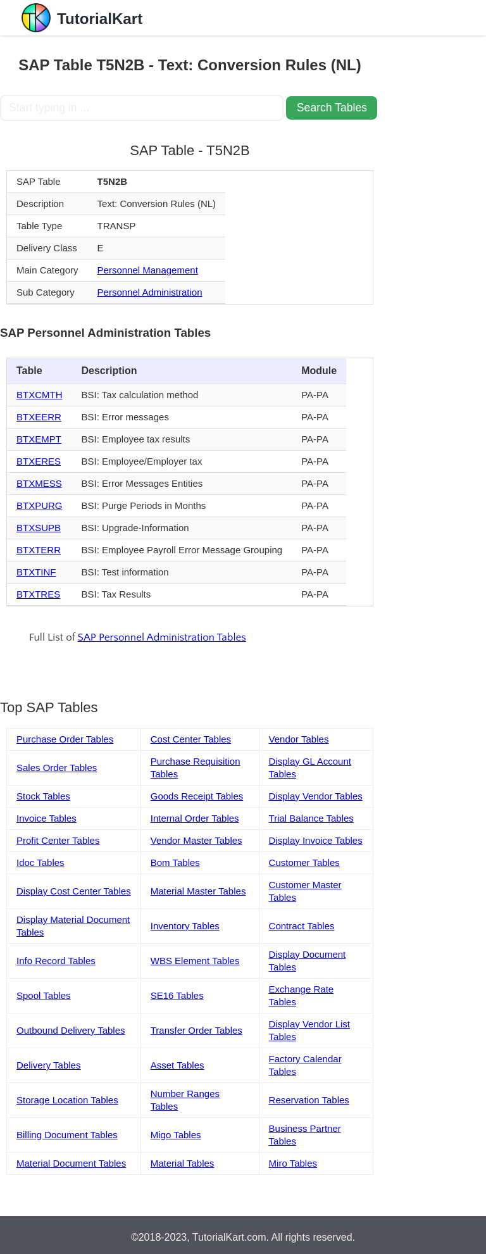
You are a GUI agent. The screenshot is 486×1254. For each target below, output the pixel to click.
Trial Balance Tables (311, 818)
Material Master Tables (198, 891)
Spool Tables (43, 995)
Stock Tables (43, 796)
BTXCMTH (39, 394)
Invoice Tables (46, 818)
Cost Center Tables (191, 739)
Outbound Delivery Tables (70, 1030)
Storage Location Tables (67, 1099)
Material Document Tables (71, 1163)
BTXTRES (38, 594)
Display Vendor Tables (316, 796)
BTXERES (38, 461)
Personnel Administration (149, 292)
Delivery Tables (48, 1065)
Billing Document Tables (67, 1134)
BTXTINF (36, 572)
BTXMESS (39, 483)
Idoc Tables (40, 862)
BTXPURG (39, 505)
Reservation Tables (309, 1099)
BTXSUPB (38, 527)
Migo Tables (176, 1134)
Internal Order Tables (195, 818)
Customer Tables (304, 862)
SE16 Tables (177, 995)
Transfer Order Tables (196, 1030)
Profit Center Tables (57, 840)
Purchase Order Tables (64, 739)
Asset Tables (177, 1065)
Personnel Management (147, 270)
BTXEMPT (38, 439)
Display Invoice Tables (316, 840)
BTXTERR (38, 549)
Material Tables (183, 1163)
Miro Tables (293, 1163)
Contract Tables (302, 925)
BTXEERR (38, 416)
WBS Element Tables (195, 960)
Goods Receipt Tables (197, 796)
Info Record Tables (56, 960)
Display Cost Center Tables (73, 891)
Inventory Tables (185, 925)
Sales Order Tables (56, 767)
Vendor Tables (299, 739)
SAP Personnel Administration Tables (162, 637)
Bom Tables (175, 862)
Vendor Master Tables (196, 840)
